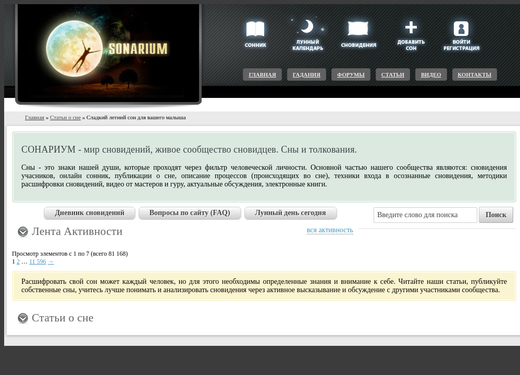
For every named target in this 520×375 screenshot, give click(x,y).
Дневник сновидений (89, 213)
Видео (431, 74)
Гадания (306, 74)
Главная (262, 74)
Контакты (474, 74)
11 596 (37, 261)
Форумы (351, 74)
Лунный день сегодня (290, 213)
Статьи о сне (65, 117)
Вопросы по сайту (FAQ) (190, 213)
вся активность (330, 230)
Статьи (392, 74)
